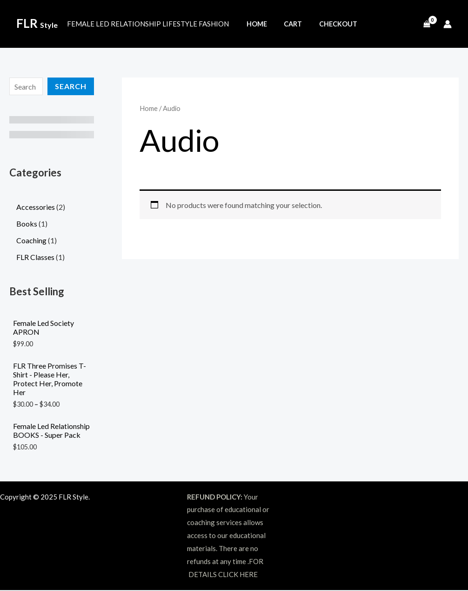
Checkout (329, 24)
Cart (288, 24)
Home (255, 24)
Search (71, 86)
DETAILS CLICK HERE (223, 575)
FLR (37, 23)
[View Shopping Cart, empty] (426, 24)
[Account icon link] (447, 24)
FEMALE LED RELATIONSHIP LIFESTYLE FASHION (148, 23)
